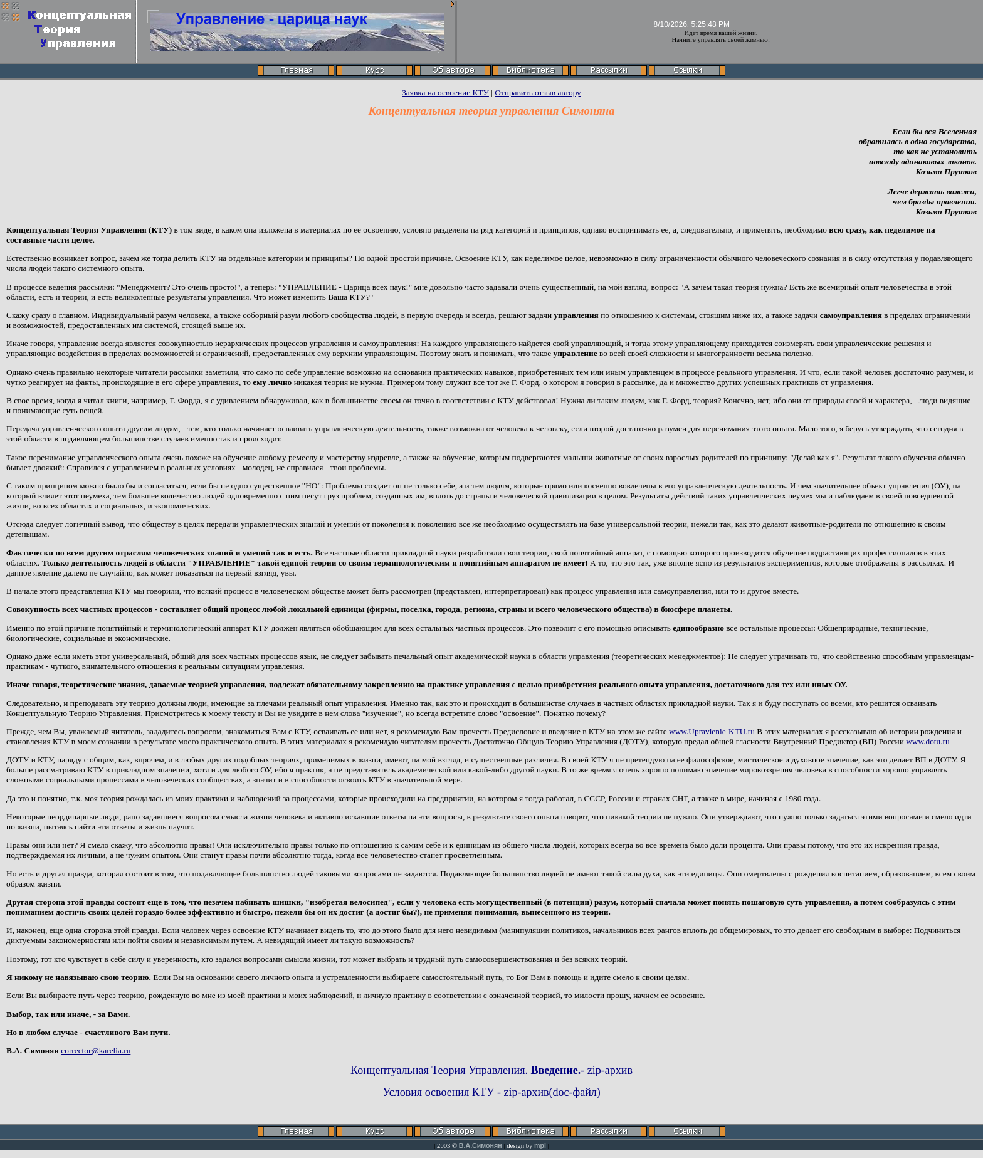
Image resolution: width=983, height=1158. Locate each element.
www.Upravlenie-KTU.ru (712, 731)
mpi (540, 1145)
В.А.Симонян (480, 1145)
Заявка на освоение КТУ (445, 92)
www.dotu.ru (927, 741)
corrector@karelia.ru (95, 1050)
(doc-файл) (575, 1092)
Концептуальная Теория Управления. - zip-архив (491, 1070)
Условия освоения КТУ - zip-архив (465, 1092)
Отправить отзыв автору (538, 92)
